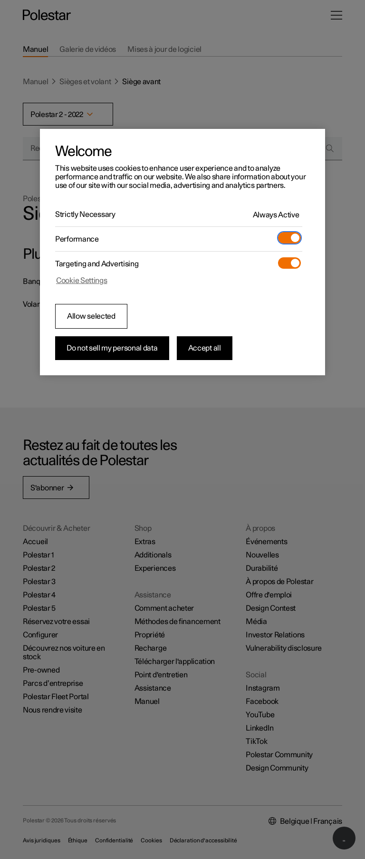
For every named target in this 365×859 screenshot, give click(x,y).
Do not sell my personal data (112, 348)
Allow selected (91, 316)
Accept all (204, 348)
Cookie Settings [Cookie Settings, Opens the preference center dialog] (81, 280)
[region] (182, 252)
